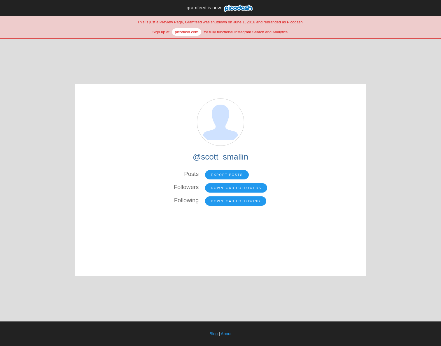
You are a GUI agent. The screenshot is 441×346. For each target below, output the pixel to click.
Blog (213, 333)
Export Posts (227, 175)
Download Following (235, 201)
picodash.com (186, 32)
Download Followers (236, 188)
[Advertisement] (220, 57)
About (226, 333)
